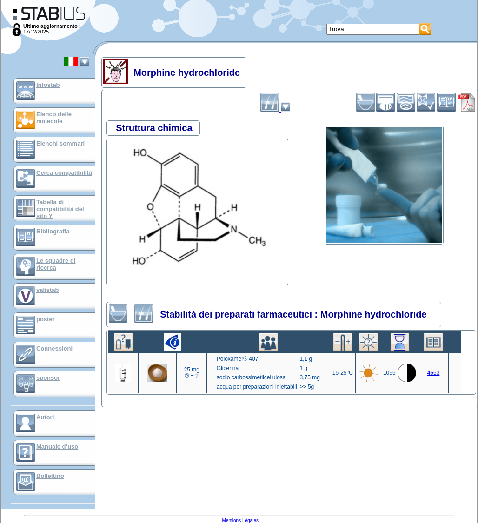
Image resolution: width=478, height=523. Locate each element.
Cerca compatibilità (64, 172)
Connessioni (54, 348)
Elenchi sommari (60, 143)
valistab (47, 289)
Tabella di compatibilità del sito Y (60, 209)
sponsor (48, 377)
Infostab (48, 84)
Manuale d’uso (57, 446)
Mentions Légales (240, 520)
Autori (45, 417)
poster (45, 319)
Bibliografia (53, 231)
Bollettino (50, 475)
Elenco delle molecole (54, 118)
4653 (433, 373)
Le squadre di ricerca (56, 264)
